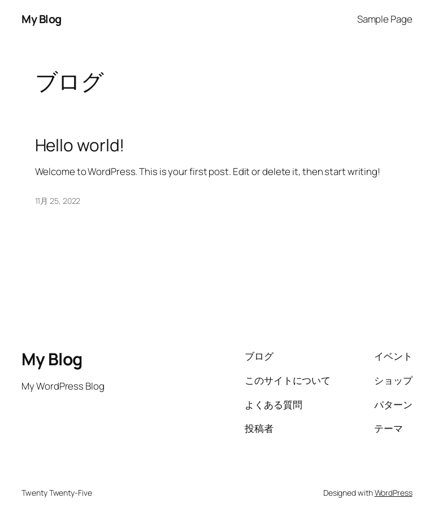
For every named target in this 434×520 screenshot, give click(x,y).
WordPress (394, 492)
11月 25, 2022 (58, 200)
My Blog (41, 19)
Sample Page (385, 18)
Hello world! (80, 145)
